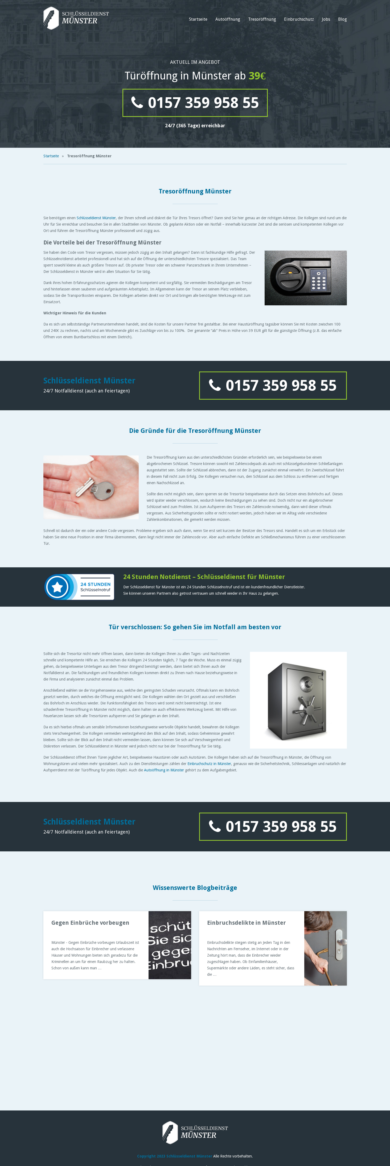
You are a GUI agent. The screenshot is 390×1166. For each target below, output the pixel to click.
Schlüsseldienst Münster (96, 218)
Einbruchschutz (299, 19)
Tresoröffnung (262, 19)
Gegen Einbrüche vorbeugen (90, 922)
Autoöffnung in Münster (164, 770)
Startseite (198, 19)
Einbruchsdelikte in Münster (246, 922)
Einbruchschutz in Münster (209, 764)
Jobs (326, 19)
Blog (342, 19)
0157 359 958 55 (195, 102)
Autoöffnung (227, 19)
